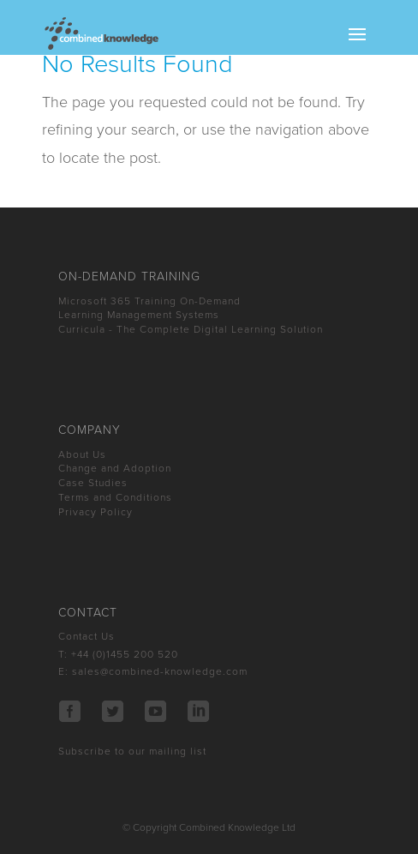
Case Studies (93, 483)
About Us (82, 454)
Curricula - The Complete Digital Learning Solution (190, 329)
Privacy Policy (95, 512)
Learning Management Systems (138, 315)
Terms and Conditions (115, 497)
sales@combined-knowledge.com (160, 671)
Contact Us (86, 636)
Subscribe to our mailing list (132, 751)
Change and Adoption (114, 468)
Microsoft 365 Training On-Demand (149, 301)
